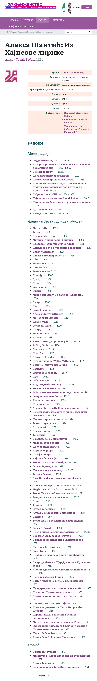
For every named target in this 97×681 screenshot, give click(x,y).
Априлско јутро (43, 450)
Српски (86, 7)
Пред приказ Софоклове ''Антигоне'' (56, 532)
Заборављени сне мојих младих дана (56, 392)
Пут (35, 376)
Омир (36, 302)
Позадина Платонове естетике (52, 592)
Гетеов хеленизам (44, 509)
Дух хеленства (42, 209)
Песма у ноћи (41, 431)
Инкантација (41, 404)
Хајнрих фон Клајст (45, 458)
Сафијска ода (41, 380)
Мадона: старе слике (46, 442)
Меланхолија (41, 333)
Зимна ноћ (39, 287)
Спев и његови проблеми (48, 255)
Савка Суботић (42, 528)
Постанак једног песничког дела (53, 243)
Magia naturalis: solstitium (50, 489)
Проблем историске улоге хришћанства (58, 555)
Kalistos (38, 516)
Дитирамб (39, 427)
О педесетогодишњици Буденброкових (58, 539)
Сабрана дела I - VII (45, 194)
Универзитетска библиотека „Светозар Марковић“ (76, 129)
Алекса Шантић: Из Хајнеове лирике (56, 408)
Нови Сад (38, 353)
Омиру (37, 329)
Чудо (36, 306)
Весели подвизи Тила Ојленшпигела (56, 667)
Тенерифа (39, 435)
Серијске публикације (20, 26)
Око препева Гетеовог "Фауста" (52, 535)
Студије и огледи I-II (46, 160)
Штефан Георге (42, 454)
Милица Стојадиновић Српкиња (53, 240)
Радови (42, 19)
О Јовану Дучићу (43, 357)
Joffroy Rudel (41, 345)
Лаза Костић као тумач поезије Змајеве (57, 478)
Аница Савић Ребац (20, 59)
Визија (37, 291)
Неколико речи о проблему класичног (57, 247)
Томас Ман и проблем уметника (53, 493)
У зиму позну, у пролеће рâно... (52, 341)
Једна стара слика (44, 423)
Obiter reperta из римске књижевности (58, 580)
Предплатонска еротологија (51, 175)
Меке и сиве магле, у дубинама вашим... (58, 294)
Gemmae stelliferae (45, 236)
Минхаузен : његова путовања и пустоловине (61, 655)
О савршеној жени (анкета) (50, 438)
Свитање (38, 349)
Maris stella (40, 228)
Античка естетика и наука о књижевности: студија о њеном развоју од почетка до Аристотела (60, 187)
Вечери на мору (43, 171)
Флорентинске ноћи (46, 396)
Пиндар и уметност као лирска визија (57, 588)
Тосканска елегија (44, 388)
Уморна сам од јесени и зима (51, 497)
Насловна (13, 19)
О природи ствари (44, 651)
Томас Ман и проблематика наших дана (58, 520)
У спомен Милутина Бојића (50, 364)
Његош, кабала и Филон (48, 577)
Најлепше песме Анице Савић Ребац (56, 198)
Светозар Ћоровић (45, 372)
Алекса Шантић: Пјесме (48, 314)
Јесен (36, 232)
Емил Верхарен (42, 310)
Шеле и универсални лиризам (52, 485)
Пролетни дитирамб (46, 446)
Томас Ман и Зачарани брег (50, 462)
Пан (35, 267)
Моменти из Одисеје (45, 317)
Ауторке (28, 19)
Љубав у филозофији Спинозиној (54, 512)
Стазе (36, 501)
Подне (37, 283)
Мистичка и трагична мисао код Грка (56, 622)
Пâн (35, 259)
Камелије (39, 368)
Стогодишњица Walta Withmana (54, 361)
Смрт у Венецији (43, 663)
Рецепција (58, 19)
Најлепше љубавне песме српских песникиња (62, 202)
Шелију (38, 275)
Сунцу (37, 279)
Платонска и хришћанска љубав (53, 179)
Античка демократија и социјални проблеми (61, 569)
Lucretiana (40, 551)
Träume (37, 505)
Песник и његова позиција (49, 603)
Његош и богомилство (47, 547)
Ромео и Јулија (42, 325)
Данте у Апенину (44, 251)
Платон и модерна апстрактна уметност (59, 596)
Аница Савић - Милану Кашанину (54, 637)
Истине (37, 337)
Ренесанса (39, 263)
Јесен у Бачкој (42, 474)
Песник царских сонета (48, 419)
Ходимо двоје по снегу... (48, 384)
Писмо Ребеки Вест (45, 633)
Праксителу (40, 321)
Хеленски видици (44, 400)
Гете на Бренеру (43, 466)
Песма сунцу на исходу (48, 470)
